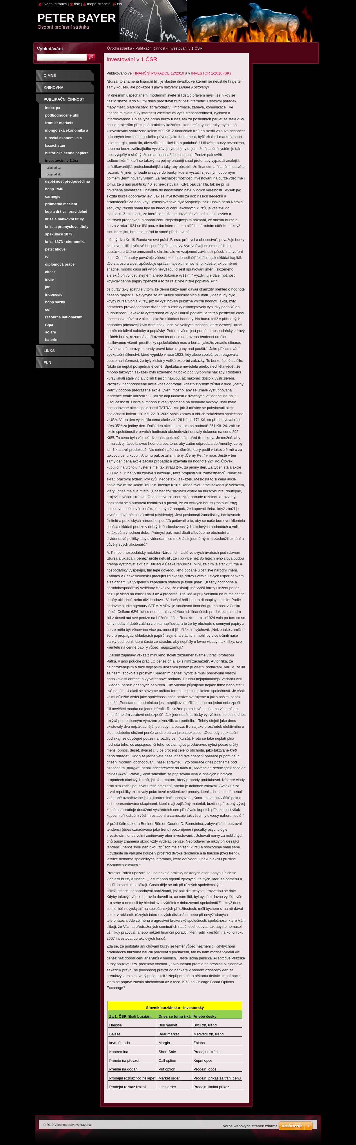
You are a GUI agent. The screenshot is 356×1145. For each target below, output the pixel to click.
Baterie (51, 339)
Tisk (77, 4)
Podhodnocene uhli (62, 115)
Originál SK (54, 174)
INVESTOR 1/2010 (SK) (211, 73)
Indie (49, 279)
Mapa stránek (98, 4)
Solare (50, 332)
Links (49, 351)
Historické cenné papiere (67, 153)
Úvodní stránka (119, 48)
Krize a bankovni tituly (64, 219)
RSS (119, 4)
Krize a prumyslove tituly (66, 226)
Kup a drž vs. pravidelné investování (66, 212)
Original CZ (54, 167)
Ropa (49, 324)
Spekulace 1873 (58, 234)
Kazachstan (55, 145)
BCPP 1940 (54, 189)
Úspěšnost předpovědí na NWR (67, 182)
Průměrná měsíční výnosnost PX (61, 205)
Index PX (52, 108)
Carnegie (53, 196)
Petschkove (55, 249)
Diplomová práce (60, 264)
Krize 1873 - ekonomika (65, 241)
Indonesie (54, 294)
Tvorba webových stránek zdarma (249, 1126)
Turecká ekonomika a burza (63, 139)
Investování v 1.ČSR (62, 160)
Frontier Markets (59, 123)
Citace (50, 272)
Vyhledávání (50, 48)
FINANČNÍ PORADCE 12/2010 (158, 73)
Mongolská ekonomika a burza (66, 131)
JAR (47, 287)
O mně (50, 75)
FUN (47, 362)
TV (46, 257)
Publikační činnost (150, 48)
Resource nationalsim (64, 317)
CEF (48, 309)
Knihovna (53, 87)
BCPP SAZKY (55, 302)
